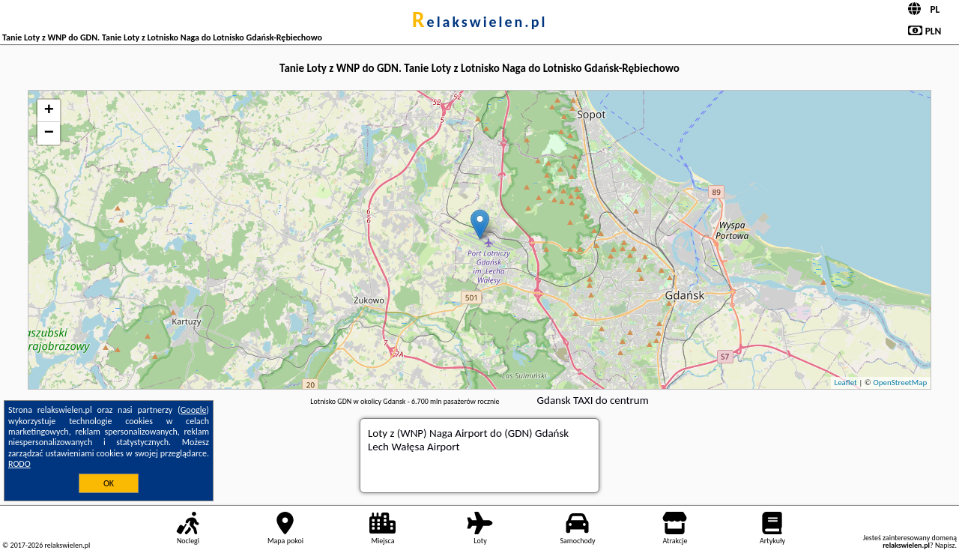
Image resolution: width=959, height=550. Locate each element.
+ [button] (49, 111)
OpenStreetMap (900, 382)
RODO (19, 464)
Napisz (945, 545)
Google (194, 410)
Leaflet (846, 382)
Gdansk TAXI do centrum (593, 400)
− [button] (49, 133)
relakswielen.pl (480, 22)
